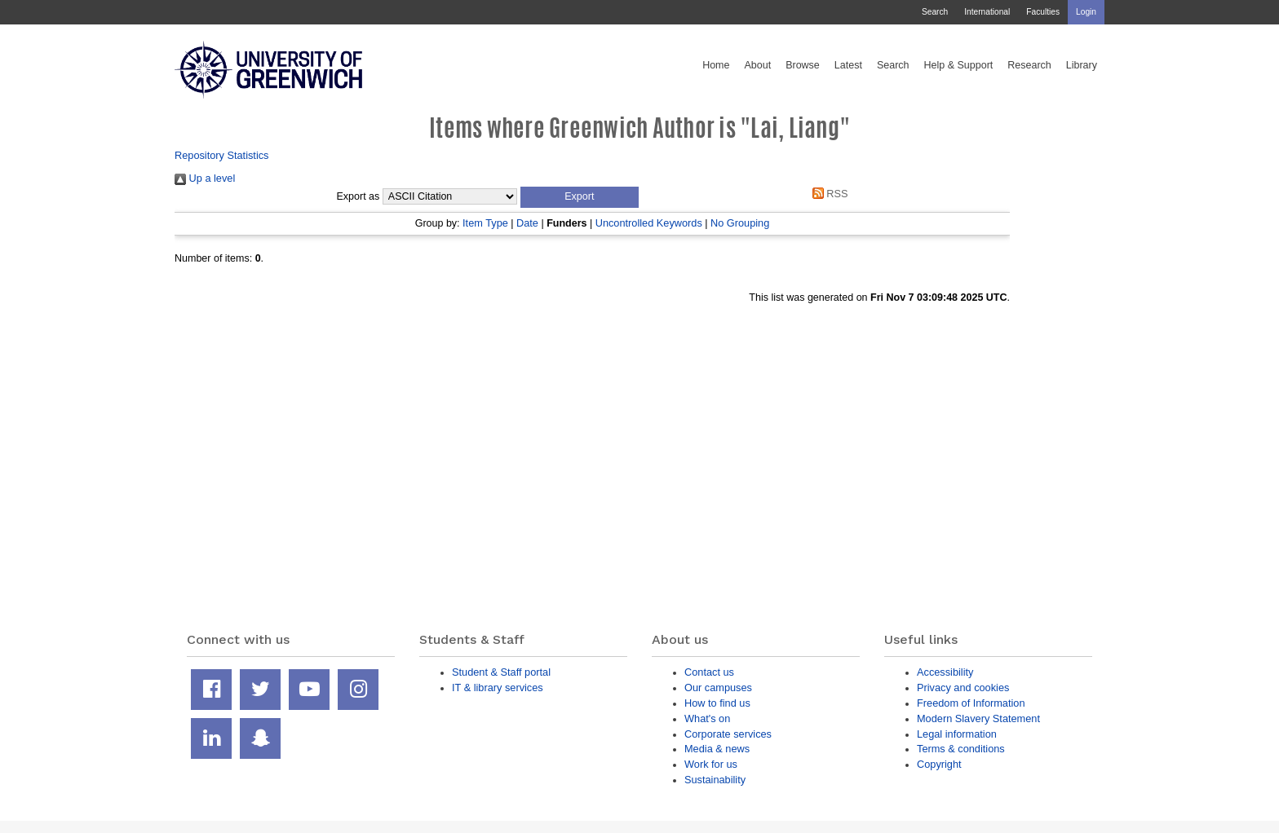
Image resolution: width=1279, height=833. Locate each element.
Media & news (717, 749)
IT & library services (497, 687)
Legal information (957, 734)
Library (1081, 65)
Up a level (205, 178)
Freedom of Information (971, 703)
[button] (579, 197)
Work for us (710, 764)
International (987, 11)
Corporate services (728, 734)
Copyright (939, 764)
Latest (848, 65)
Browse (803, 65)
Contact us (709, 672)
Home (715, 65)
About (757, 65)
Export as (358, 196)
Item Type (485, 223)
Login (1086, 11)
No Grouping (739, 223)
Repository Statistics (222, 155)
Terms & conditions (961, 749)
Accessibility (945, 672)
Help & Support (959, 65)
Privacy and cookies (963, 687)
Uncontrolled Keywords (648, 223)
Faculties (1043, 11)
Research (1029, 65)
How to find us (717, 703)
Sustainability (715, 780)
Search (935, 11)
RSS (827, 193)
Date (527, 223)
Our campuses (718, 687)
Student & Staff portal (501, 672)
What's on (707, 718)
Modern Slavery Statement (978, 718)
